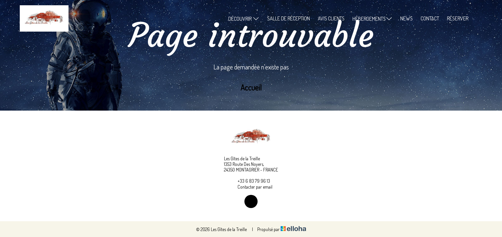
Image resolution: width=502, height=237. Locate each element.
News (406, 18)
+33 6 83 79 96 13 (250, 181)
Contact (430, 18)
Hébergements (372, 18)
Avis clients (331, 18)
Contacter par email (251, 187)
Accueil (251, 87)
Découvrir (243, 18)
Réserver (457, 18)
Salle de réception (288, 18)
